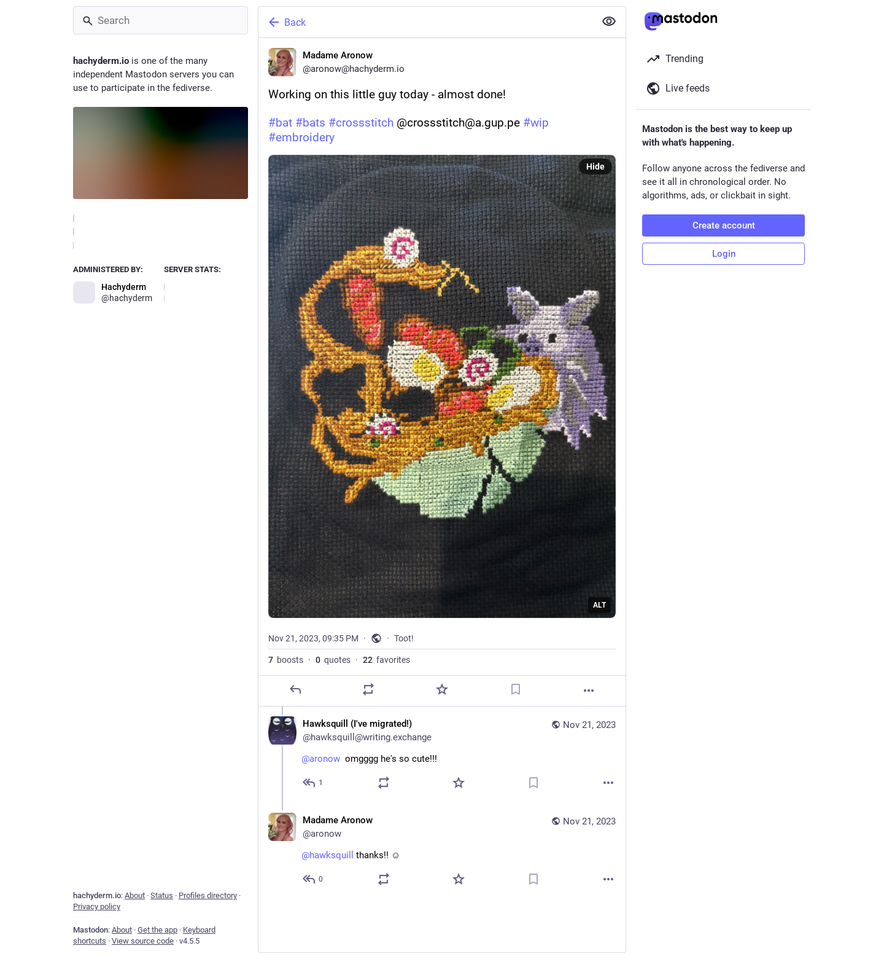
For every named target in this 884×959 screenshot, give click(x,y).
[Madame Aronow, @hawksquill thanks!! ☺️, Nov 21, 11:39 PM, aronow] (442, 851)
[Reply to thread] (313, 782)
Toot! (404, 638)
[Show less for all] (609, 21)
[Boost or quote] (368, 689)
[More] (588, 690)
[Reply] (295, 689)
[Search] (160, 20)
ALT (599, 605)
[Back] (425, 22)
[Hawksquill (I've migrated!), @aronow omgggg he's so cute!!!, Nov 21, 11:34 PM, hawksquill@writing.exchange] (442, 755)
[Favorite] (442, 689)
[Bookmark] (515, 689)
